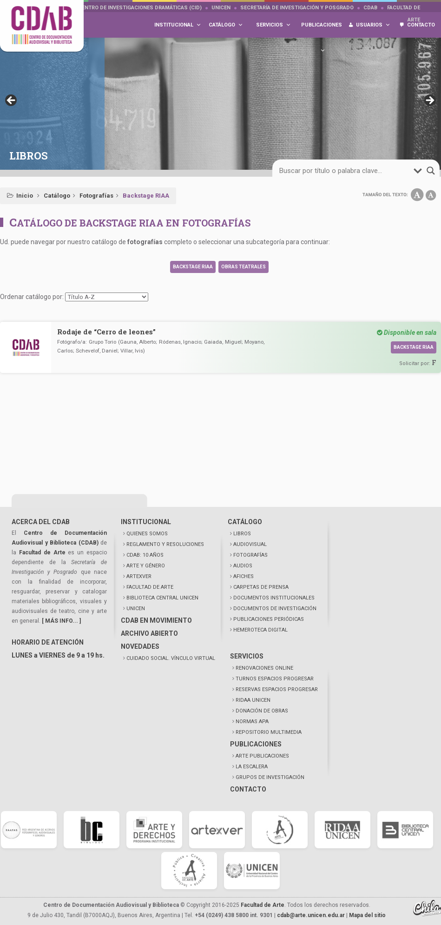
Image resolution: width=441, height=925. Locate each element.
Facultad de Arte (42, 552)
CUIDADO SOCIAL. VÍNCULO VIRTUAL (170, 658)
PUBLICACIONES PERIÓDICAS (268, 619)
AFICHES (243, 576)
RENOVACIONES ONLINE (264, 668)
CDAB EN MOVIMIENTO (156, 620)
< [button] (12, 101)
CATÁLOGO (245, 522)
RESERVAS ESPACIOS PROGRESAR (277, 689)
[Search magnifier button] (430, 170)
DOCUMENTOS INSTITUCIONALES (274, 598)
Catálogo (57, 195)
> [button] (429, 101)
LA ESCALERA (252, 767)
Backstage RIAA (193, 266)
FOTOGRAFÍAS (250, 555)
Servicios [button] (273, 25)
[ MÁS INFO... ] (61, 621)
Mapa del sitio (367, 915)
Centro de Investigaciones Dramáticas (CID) (140, 8)
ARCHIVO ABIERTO (149, 633)
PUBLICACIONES (256, 744)
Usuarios (373, 25)
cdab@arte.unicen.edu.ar (311, 915)
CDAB (370, 8)
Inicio (24, 195)
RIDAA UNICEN (253, 700)
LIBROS (242, 534)
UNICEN (220, 8)
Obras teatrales (243, 266)
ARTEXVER (138, 576)
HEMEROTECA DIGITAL (260, 630)
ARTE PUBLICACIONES (262, 756)
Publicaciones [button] (321, 30)
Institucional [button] (177, 25)
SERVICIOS (246, 656)
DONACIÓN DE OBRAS (262, 711)
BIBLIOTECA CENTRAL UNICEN (162, 598)
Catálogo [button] (226, 25)
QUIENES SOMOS (147, 534)
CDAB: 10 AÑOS (145, 555)
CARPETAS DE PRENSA (261, 587)
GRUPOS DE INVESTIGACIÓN (270, 777)
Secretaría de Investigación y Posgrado (297, 8)
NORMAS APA (252, 722)
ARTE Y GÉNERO (145, 566)
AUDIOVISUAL (250, 544)
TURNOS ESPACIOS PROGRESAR (275, 679)
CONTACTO (248, 789)
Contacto (421, 25)
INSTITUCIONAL (146, 522)
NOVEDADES (140, 646)
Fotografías (96, 195)
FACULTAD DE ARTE (149, 587)
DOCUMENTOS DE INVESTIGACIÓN (274, 609)
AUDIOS (242, 566)
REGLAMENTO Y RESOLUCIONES (165, 544)
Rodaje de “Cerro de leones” (106, 331)
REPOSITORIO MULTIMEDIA (269, 732)
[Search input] (345, 170)
